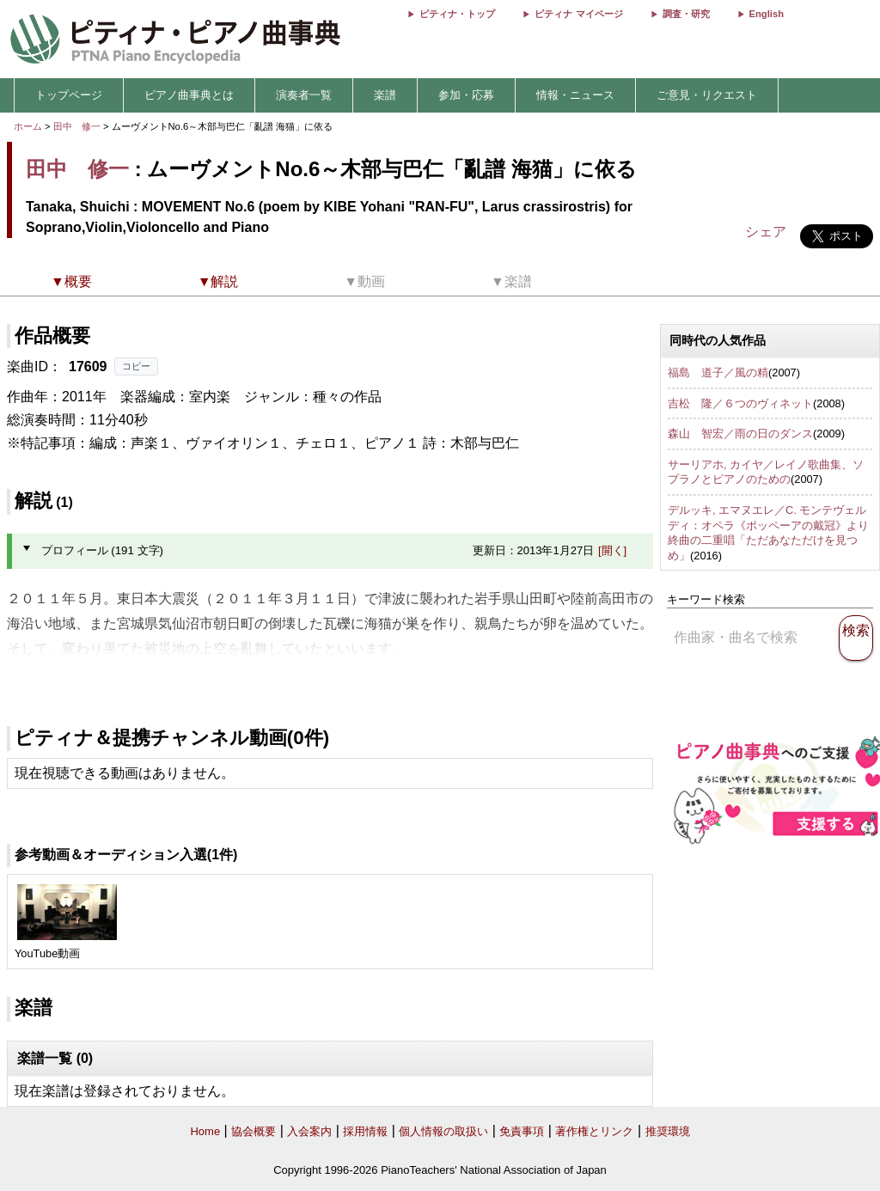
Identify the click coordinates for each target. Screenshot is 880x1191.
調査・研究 (686, 14)
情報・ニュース (575, 95)
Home (205, 1131)
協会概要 (253, 1131)
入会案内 (309, 1131)
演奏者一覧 (304, 95)
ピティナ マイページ (578, 14)
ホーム (28, 126)
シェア (765, 231)
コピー (136, 366)
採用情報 (365, 1131)
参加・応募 (466, 95)
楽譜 (385, 95)
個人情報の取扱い (443, 1131)
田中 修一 (77, 126)
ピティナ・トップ (457, 14)
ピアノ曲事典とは (189, 95)
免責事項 (521, 1131)
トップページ (68, 95)
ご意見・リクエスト (707, 95)
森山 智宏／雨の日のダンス (740, 433)
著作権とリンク (594, 1131)
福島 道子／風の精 (718, 372)
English (766, 14)
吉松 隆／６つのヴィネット (740, 403)
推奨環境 (667, 1131)
